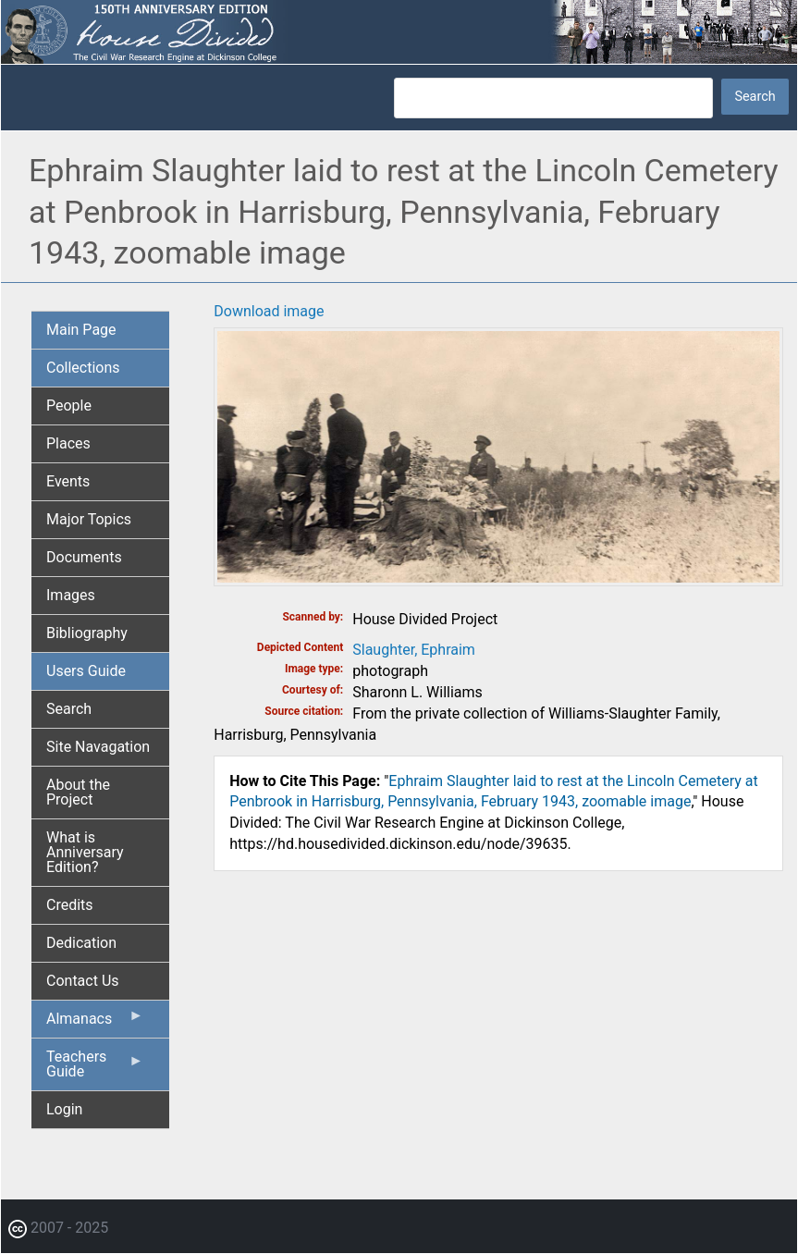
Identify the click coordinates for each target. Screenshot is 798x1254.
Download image (269, 311)
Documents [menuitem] (84, 557)
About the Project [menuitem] (78, 792)
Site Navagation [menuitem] (98, 747)
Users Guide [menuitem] (86, 671)
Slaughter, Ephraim (413, 649)
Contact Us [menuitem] (82, 981)
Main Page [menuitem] (81, 329)
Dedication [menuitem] (81, 943)
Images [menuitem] (70, 595)
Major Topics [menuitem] (88, 519)
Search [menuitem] (69, 709)
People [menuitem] (69, 405)
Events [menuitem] (68, 481)
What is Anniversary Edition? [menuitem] (85, 852)
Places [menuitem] (68, 443)
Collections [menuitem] (83, 367)
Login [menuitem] (64, 1109)
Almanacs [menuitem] (94, 1023)
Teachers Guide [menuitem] (94, 1069)
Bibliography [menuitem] (87, 633)
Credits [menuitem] (69, 905)
